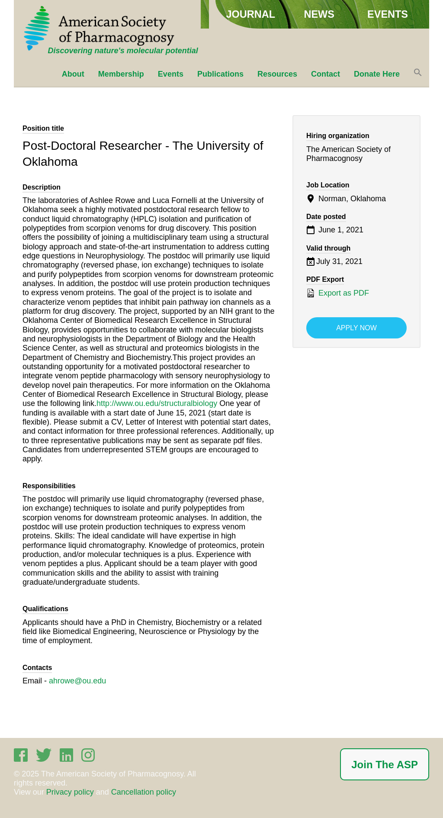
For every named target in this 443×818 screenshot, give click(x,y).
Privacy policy (70, 792)
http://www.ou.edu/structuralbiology (156, 403)
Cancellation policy (143, 792)
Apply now (356, 328)
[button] (418, 74)
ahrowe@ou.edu (77, 680)
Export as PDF (337, 293)
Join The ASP (384, 764)
